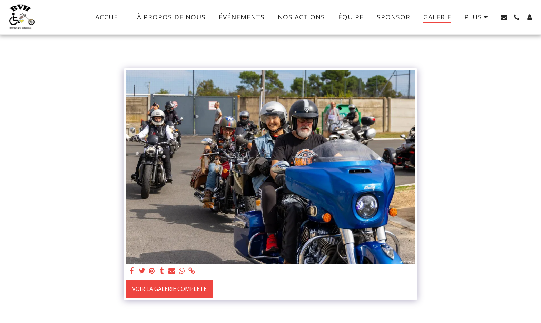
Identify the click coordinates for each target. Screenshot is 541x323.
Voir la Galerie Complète (169, 289)
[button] (504, 17)
